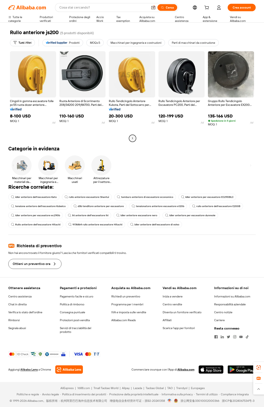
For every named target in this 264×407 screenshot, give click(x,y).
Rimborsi (14, 320)
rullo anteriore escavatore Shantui (87, 197)
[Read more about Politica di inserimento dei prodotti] (83, 394)
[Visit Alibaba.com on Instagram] (235, 337)
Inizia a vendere (173, 296)
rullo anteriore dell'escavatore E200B (216, 206)
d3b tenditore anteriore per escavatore (99, 206)
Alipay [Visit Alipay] (126, 388)
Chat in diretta (17, 304)
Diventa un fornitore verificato (182, 312)
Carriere (219, 320)
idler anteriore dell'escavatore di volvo (154, 224)
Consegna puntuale (72, 312)
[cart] (207, 8)
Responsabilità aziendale (230, 304)
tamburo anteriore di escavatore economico (145, 197)
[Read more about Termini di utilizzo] (206, 394)
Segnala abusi (17, 328)
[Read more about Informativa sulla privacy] (176, 394)
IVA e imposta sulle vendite (128, 312)
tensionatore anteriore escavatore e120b (158, 206)
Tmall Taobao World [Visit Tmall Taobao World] (105, 388)
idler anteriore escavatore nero (136, 215)
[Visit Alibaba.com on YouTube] (241, 337)
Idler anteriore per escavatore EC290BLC (207, 197)
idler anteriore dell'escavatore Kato (34, 197)
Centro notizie (223, 312)
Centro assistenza (20, 296)
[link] (258, 367)
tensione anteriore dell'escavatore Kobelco (38, 206)
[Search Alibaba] (103, 7)
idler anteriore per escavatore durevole (190, 215)
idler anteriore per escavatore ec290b (35, 215)
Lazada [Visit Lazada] (137, 388)
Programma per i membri (127, 304)
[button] (153, 7)
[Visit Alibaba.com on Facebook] (216, 337)
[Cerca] (167, 7)
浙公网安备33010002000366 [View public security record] (200, 400)
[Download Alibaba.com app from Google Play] (242, 369)
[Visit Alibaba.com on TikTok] (247, 337)
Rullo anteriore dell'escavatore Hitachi (35, 224)
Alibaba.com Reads (123, 320)
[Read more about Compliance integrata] (234, 394)
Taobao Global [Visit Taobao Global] (155, 388)
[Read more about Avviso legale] (49, 394)
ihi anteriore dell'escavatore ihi (88, 215)
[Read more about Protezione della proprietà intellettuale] (132, 394)
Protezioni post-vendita (75, 320)
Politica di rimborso (72, 304)
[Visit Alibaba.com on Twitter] (228, 337)
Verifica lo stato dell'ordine (25, 312)
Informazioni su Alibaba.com (232, 296)
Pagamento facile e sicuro (76, 296)
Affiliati (167, 320)
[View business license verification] (169, 401)
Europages (198, 388)
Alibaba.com (185, 369)
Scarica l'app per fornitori (179, 328)
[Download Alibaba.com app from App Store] (211, 369)
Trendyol (181, 388)
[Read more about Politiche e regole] (27, 394)
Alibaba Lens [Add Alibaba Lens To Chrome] (29, 369)
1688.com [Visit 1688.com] (83, 388)
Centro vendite (172, 304)
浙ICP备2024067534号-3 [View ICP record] (238, 400)
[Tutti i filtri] (22, 42)
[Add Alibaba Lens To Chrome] (69, 369)
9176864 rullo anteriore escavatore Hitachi (95, 224)
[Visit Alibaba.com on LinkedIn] (222, 337)
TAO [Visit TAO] (170, 388)
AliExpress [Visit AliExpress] (67, 388)
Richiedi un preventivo (125, 296)
